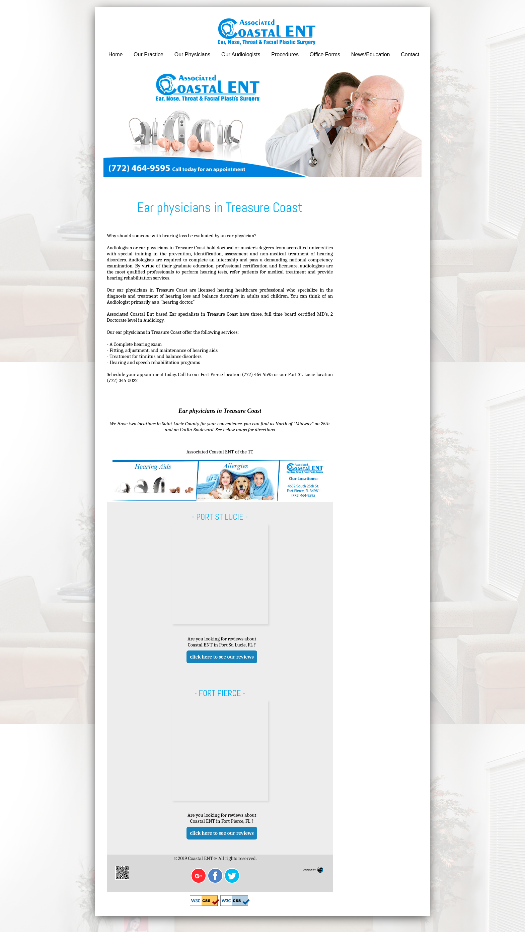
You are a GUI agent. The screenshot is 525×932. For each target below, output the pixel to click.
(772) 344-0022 (142, 381)
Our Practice (148, 54)
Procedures (283, 54)
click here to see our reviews (219, 666)
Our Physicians (191, 54)
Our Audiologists (239, 54)
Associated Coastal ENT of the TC (212, 459)
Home (115, 54)
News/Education (367, 54)
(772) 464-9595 (259, 375)
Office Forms (322, 54)
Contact (406, 54)
